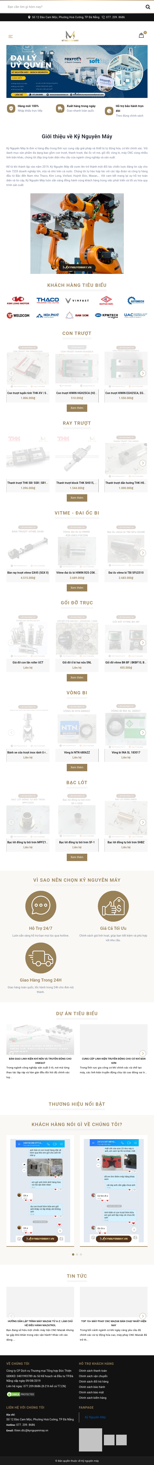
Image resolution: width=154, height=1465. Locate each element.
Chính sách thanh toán (93, 1370)
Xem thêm (77, 407)
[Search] (148, 7)
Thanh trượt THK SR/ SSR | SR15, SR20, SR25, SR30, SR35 (43, 482)
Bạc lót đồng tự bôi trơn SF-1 (77, 842)
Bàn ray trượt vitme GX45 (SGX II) (28, 572)
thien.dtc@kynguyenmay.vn (31, 1430)
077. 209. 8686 (113, 17)
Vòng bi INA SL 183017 (126, 752)
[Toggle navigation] (10, 36)
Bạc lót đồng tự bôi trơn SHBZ (126, 842)
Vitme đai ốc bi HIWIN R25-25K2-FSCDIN (81, 572)
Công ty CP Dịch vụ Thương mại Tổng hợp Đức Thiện (38, 1370)
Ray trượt (77, 423)
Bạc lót (77, 782)
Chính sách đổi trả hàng (94, 1381)
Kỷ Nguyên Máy (95, 1417)
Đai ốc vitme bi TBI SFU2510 (126, 572)
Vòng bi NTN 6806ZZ (77, 752)
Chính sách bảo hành (92, 1387)
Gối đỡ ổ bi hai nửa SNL (77, 662)
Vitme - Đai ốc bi (77, 513)
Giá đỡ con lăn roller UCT (28, 662)
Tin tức (77, 1276)
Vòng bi (77, 693)
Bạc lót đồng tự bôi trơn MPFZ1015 (29, 842)
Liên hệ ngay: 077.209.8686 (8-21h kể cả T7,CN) (36, 1386)
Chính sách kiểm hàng (92, 1397)
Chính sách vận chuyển (93, 1376)
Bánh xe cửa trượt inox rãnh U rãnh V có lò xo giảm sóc (41, 752)
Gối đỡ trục (77, 603)
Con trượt (77, 333)
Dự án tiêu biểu (77, 1013)
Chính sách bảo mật (91, 1392)
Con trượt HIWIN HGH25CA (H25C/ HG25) (82, 393)
